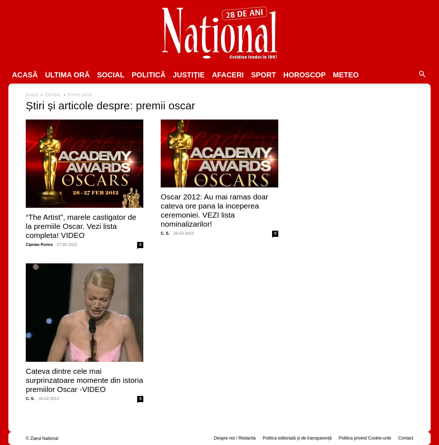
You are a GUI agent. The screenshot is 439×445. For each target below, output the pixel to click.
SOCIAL (110, 75)
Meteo (346, 75)
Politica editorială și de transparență (297, 438)
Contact (405, 438)
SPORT (263, 75)
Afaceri (228, 75)
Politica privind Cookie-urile (365, 438)
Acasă (25, 75)
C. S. (165, 233)
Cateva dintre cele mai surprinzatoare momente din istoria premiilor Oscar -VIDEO (84, 380)
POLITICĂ (148, 75)
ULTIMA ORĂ (67, 75)
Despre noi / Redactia (234, 438)
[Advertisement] (354, 147)
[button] (422, 75)
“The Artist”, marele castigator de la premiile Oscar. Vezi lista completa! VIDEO (81, 226)
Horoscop (304, 75)
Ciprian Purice (39, 244)
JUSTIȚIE (189, 75)
